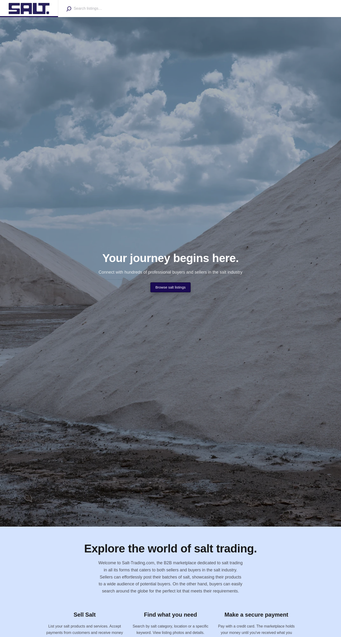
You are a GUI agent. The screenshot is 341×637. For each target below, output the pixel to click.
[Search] (68, 8)
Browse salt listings (170, 287)
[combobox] (101, 8)
